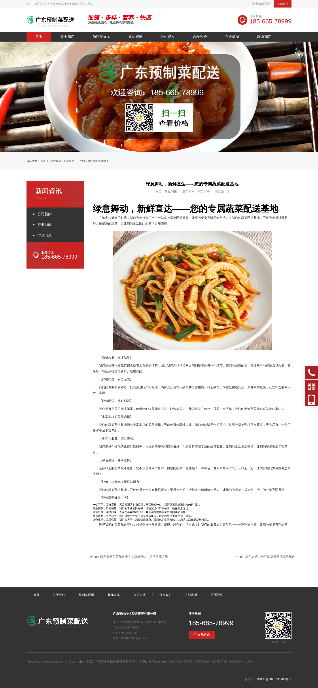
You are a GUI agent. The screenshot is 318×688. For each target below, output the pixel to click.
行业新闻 (45, 225)
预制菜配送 (202, 661)
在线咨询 (283, 3)
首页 (38, 36)
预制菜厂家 (219, 661)
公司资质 (168, 36)
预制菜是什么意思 (241, 661)
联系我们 (264, 36)
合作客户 (200, 36)
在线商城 (232, 36)
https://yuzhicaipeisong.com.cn (47, 661)
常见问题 (45, 235)
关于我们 (67, 36)
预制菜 (188, 661)
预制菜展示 (101, 36)
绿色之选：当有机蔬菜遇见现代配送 (270, 556)
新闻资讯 (135, 36)
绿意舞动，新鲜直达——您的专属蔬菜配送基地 (78, 161)
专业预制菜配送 (261, 3)
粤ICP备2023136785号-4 (274, 679)
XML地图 (175, 661)
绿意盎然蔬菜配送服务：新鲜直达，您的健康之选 (134, 556)
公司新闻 (45, 214)
